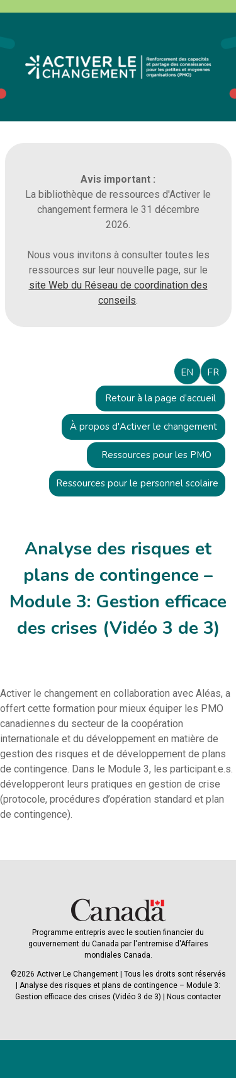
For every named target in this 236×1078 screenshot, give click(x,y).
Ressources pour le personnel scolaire (137, 483)
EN (187, 372)
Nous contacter (194, 996)
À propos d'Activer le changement (143, 426)
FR (213, 372)
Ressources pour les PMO (156, 455)
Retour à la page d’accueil (160, 398)
